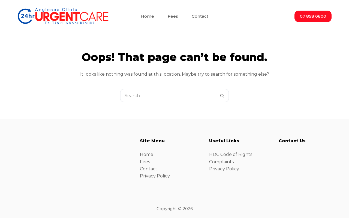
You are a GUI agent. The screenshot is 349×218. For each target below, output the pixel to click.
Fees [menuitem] (173, 16)
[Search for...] (167, 95)
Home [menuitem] (147, 16)
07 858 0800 (313, 16)
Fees (145, 161)
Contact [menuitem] (200, 16)
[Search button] (222, 95)
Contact (148, 168)
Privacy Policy (155, 176)
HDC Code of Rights (230, 154)
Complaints (221, 161)
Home (146, 154)
